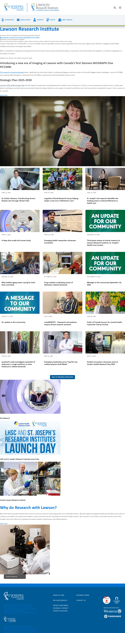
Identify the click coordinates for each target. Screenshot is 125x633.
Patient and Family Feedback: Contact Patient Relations (60, 608)
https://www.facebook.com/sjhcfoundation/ (17, 626)
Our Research (9, 20)
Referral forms (82, 595)
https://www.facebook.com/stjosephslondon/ (19, 605)
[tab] (120, 7)
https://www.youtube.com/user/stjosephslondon (20, 612)
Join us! (52, 20)
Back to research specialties (62, 377)
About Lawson (67, 20)
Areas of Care (58, 595)
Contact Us (81, 600)
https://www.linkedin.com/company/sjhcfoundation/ (20, 630)
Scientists (40, 20)
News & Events (25, 20)
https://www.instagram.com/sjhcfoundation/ (18, 628)
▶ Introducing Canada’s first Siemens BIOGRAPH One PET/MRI (19, 37)
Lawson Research (11, 576)
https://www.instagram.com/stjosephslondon (19, 607)
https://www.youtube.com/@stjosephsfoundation (19, 632)
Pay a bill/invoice (60, 600)
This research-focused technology (12, 72)
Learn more (3, 95)
